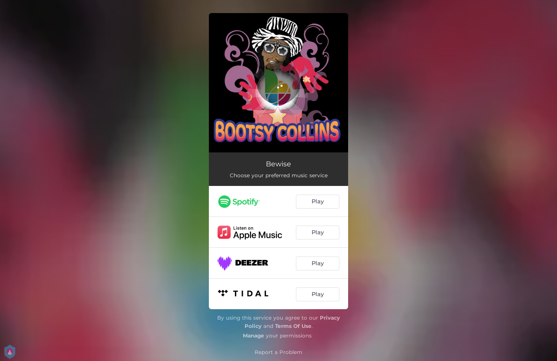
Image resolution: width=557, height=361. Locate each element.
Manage (253, 335)
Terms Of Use (293, 326)
